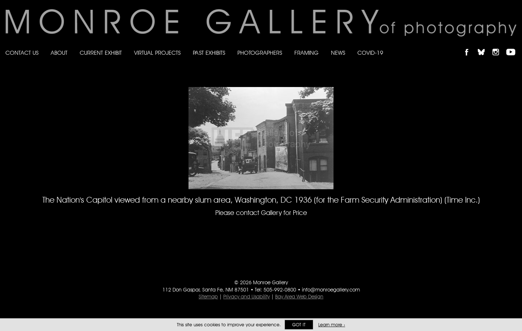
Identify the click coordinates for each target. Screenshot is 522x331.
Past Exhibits (209, 52)
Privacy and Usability (246, 296)
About (59, 52)
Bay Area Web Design (299, 296)
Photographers (259, 52)
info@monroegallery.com (331, 290)
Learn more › (331, 324)
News (338, 52)
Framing (306, 52)
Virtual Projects (157, 52)
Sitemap (208, 296)
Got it (299, 324)
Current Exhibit (101, 52)
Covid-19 (370, 52)
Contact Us (21, 52)
